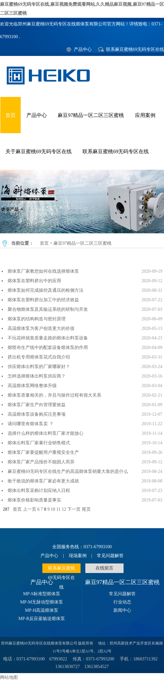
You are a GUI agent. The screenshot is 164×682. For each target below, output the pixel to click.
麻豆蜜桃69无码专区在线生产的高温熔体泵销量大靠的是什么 (68, 471)
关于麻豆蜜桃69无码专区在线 (38, 151)
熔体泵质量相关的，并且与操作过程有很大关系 (54, 395)
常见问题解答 (110, 555)
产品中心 (83, 49)
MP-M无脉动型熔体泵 (41, 602)
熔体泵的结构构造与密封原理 (37, 319)
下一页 (74, 509)
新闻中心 (122, 610)
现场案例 (78, 555)
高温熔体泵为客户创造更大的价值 (41, 328)
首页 (10, 115)
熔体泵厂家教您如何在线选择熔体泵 (43, 271)
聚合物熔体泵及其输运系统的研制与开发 (48, 309)
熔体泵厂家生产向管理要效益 (37, 404)
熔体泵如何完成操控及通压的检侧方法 (45, 290)
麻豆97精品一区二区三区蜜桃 (91, 115)
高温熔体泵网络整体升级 (32, 385)
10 (53, 509)
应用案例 (145, 115)
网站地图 (9, 677)
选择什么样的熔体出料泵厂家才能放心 (45, 433)
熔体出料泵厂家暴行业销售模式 (39, 442)
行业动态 (122, 602)
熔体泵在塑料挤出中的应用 (35, 280)
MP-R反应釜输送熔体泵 (41, 618)
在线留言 (104, 568)
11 (58, 509)
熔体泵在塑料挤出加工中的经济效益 (43, 299)
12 (64, 509)
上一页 (29, 509)
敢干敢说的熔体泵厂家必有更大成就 (43, 481)
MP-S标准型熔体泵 (41, 593)
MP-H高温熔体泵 (41, 610)
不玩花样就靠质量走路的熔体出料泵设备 (48, 338)
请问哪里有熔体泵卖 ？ (30, 423)
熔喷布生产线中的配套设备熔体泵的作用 (48, 347)
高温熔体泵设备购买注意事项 (37, 414)
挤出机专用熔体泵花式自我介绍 (39, 357)
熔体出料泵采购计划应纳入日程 (39, 490)
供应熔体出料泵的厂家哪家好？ (39, 366)
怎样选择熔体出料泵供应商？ (37, 376)
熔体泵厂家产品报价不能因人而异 (41, 462)
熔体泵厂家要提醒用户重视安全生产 (43, 452)
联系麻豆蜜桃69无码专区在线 (135, 49)
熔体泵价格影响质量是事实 (34, 500)
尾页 (86, 509)
